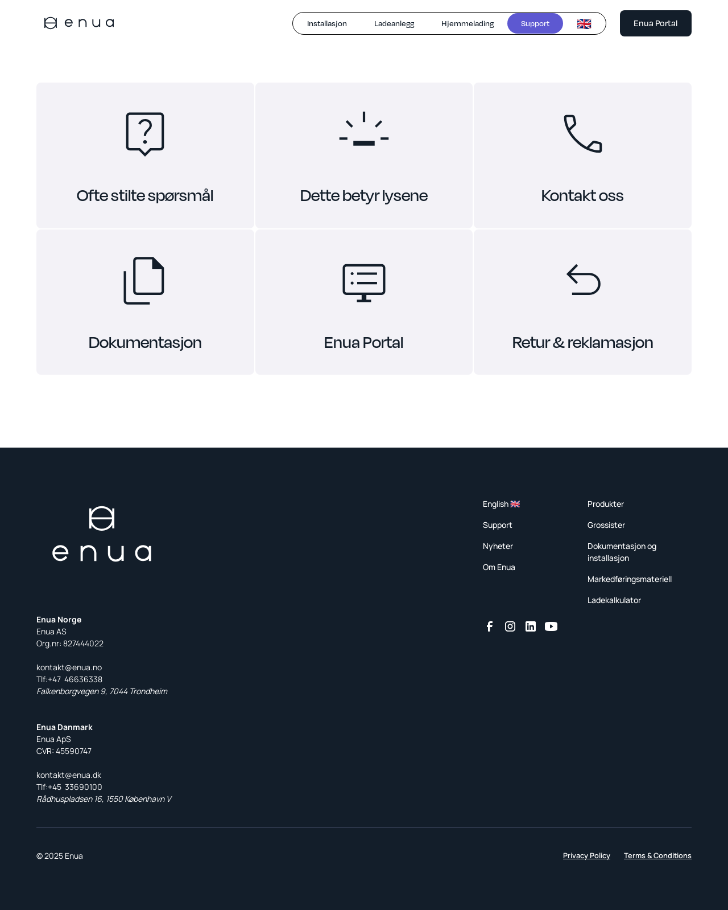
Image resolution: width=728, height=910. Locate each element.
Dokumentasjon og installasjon (622, 551)
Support (535, 23)
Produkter (606, 503)
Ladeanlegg (394, 23)
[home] (79, 23)
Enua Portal (656, 22)
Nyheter (498, 545)
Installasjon (327, 23)
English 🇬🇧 (501, 503)
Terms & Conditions (658, 855)
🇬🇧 (584, 23)
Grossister (606, 524)
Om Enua (499, 566)
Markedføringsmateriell (630, 578)
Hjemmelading (467, 23)
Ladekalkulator (614, 600)
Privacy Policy (586, 855)
